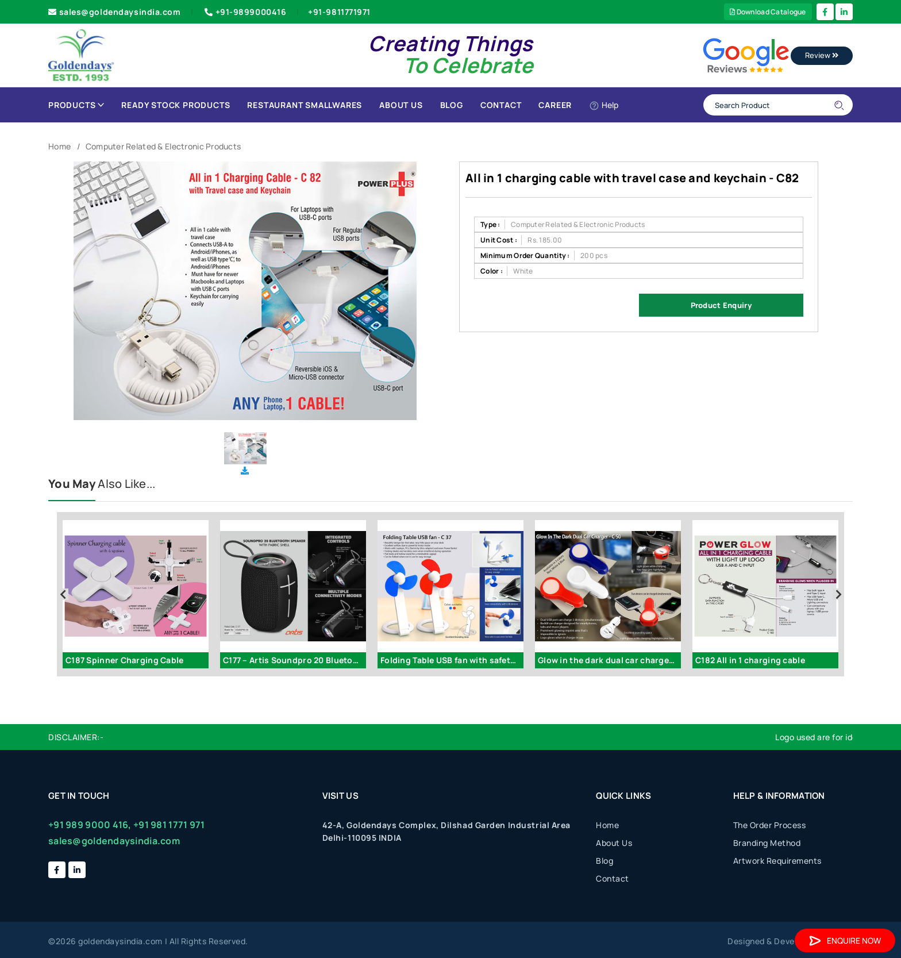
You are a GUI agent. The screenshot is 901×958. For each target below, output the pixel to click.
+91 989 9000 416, (90, 824)
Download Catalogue (768, 12)
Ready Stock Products (175, 104)
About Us (400, 104)
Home (59, 146)
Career (555, 104)
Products (76, 104)
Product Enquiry (721, 305)
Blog (451, 104)
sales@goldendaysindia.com (114, 11)
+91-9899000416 (244, 11)
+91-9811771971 (339, 11)
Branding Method (767, 842)
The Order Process (769, 825)
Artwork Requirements (777, 860)
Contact (501, 104)
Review (821, 55)
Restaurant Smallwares (304, 104)
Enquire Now (845, 940)
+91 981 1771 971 (169, 824)
